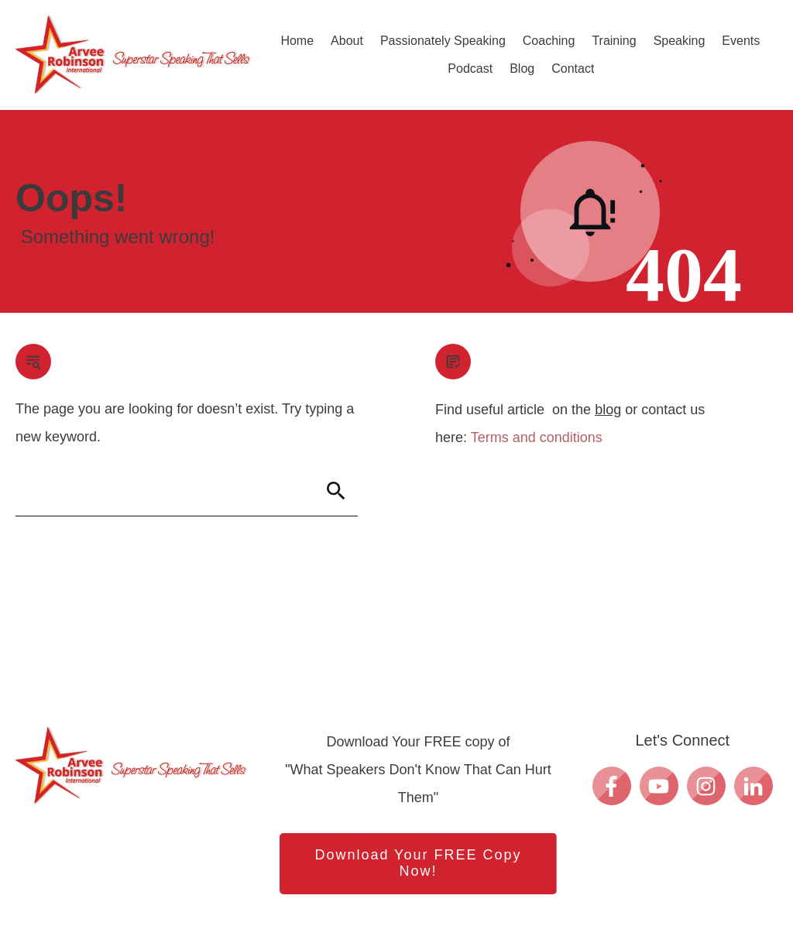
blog (608, 409)
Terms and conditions (536, 437)
